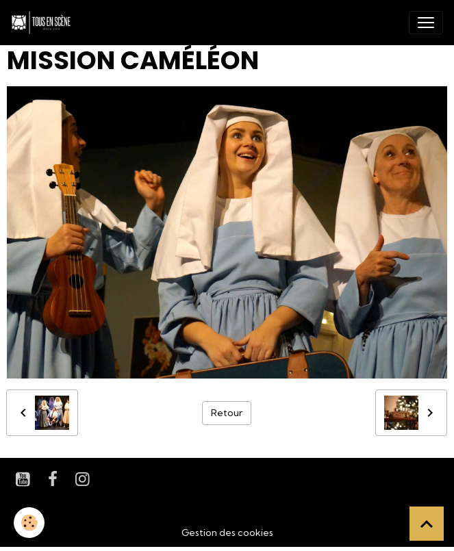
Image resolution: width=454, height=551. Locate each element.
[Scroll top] (426, 524)
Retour (226, 413)
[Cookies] (29, 522)
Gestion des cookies (227, 532)
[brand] (44, 22)
